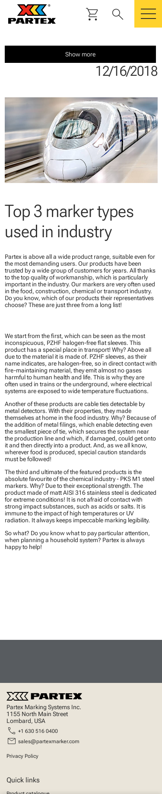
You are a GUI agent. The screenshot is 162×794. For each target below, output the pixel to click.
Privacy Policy (22, 756)
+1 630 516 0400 (38, 731)
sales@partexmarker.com (48, 741)
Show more (80, 54)
